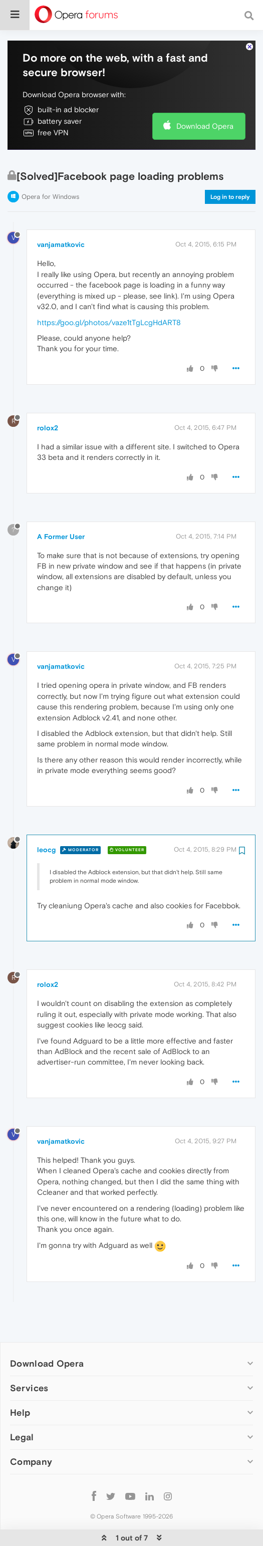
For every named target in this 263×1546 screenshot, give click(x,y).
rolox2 (47, 427)
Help (20, 1412)
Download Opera (204, 125)
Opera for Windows (50, 195)
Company (31, 1461)
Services (29, 1387)
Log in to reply (230, 195)
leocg (46, 849)
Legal (22, 1436)
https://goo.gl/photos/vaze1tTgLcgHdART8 (109, 321)
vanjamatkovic (61, 244)
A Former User (61, 536)
